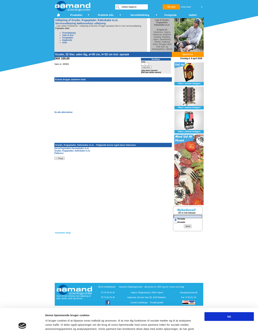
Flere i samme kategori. (189, 83)
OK (229, 294)
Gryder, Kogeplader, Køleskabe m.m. (72, 151)
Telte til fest (68, 35)
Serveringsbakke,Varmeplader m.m (71, 148)
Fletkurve (59, 153)
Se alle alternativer (63, 112)
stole (64, 42)
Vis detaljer (180, 325)
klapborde (67, 40)
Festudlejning (69, 33)
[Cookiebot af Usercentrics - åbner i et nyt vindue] (22, 325)
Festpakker (67, 37)
